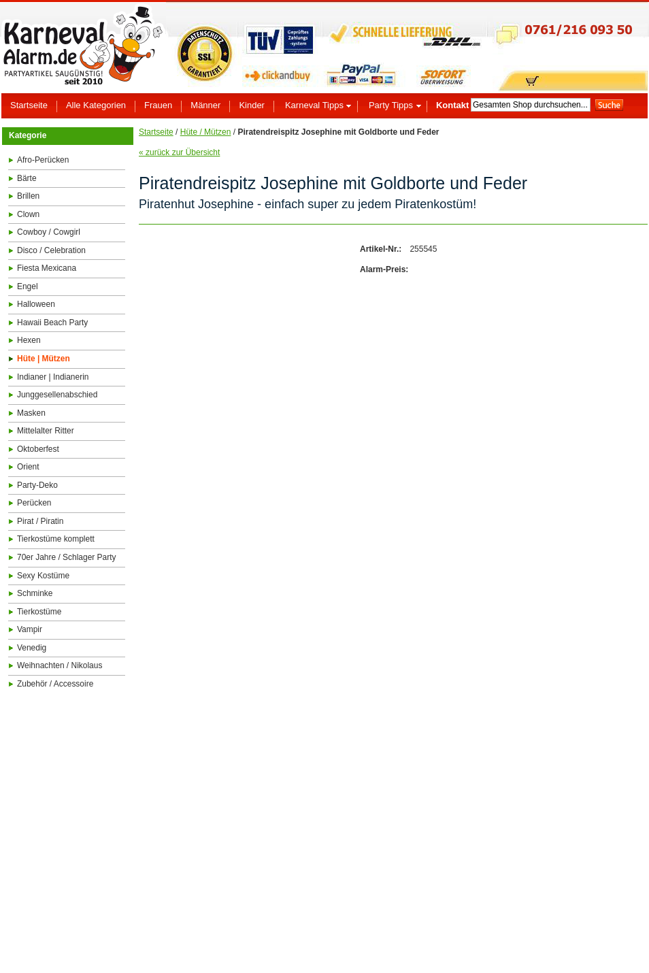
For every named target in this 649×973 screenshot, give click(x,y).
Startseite (156, 132)
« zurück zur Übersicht (179, 152)
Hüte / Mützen (205, 132)
